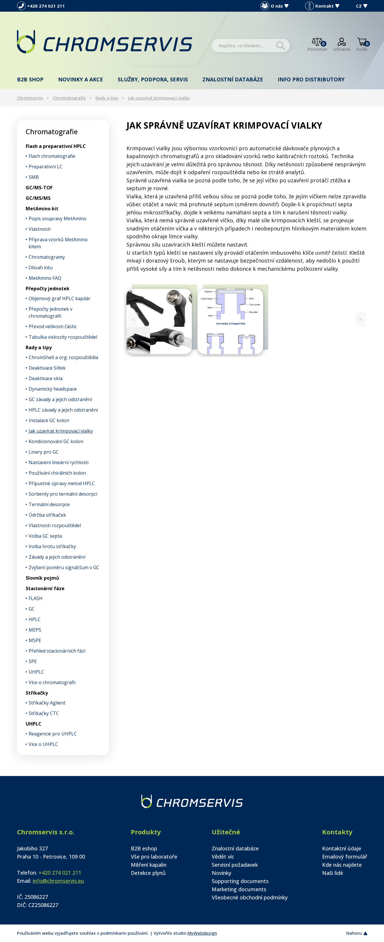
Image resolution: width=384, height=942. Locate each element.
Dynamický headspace (53, 389)
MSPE (35, 640)
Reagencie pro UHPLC (53, 733)
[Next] (360, 319)
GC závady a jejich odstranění (60, 399)
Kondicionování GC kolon (56, 441)
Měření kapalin (148, 864)
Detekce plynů (148, 872)
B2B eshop (144, 848)
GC (32, 609)
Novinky (221, 872)
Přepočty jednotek (47, 288)
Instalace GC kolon (49, 420)
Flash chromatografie (52, 156)
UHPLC (36, 672)
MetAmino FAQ (45, 278)
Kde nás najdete (342, 864)
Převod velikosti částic (53, 326)
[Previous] (133, 319)
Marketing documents (239, 889)
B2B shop (30, 79)
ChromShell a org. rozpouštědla (63, 357)
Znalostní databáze (232, 79)
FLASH (36, 598)
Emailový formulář (344, 856)
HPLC (35, 619)
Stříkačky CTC (44, 713)
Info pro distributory (311, 79)
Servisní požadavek (235, 864)
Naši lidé (332, 872)
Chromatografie (69, 98)
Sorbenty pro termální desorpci (63, 494)
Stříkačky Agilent (47, 703)
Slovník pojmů (42, 578)
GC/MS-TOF (39, 187)
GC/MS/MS (38, 198)
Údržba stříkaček (47, 515)
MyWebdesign (202, 933)
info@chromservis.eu (58, 880)
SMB (34, 177)
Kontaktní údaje (341, 848)
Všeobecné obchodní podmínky (250, 897)
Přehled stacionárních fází (57, 651)
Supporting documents (240, 881)
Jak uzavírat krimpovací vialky (159, 98)
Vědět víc (223, 856)
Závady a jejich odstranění (57, 557)
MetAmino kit (42, 208)
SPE (33, 661)
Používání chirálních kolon (57, 473)
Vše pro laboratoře (154, 856)
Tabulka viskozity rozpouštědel (63, 337)
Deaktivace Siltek (47, 368)
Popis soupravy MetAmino (57, 218)
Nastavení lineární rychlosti (58, 462)
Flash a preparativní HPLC (56, 146)
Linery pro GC (44, 452)
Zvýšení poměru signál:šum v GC (64, 567)
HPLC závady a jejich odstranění (63, 410)
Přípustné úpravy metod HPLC (62, 483)
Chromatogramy (47, 257)
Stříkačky (37, 693)
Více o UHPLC (43, 744)
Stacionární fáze (45, 588)
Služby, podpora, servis (153, 79)
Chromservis (30, 98)
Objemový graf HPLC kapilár (60, 298)
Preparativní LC (45, 166)
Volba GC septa (45, 536)
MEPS (35, 630)
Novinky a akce (80, 79)
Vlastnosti (40, 229)
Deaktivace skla (45, 378)
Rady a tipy (107, 98)
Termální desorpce (49, 504)
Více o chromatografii (52, 682)
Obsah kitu (41, 267)
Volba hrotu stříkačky (52, 546)
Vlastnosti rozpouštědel (55, 525)
